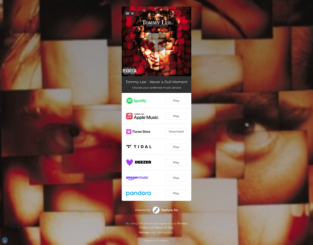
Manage (144, 232)
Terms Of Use (164, 227)
